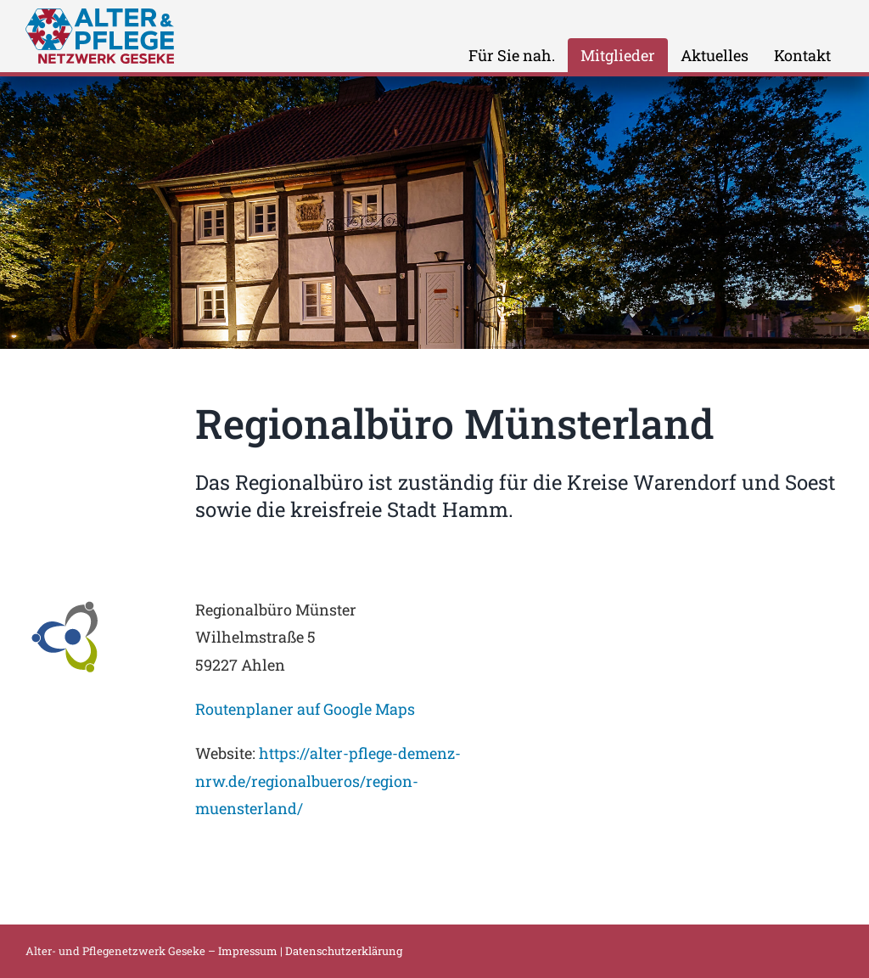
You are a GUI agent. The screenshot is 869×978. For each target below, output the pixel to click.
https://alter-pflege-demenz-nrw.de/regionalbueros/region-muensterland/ (328, 780)
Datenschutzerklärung (343, 950)
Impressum (248, 950)
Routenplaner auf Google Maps (305, 709)
